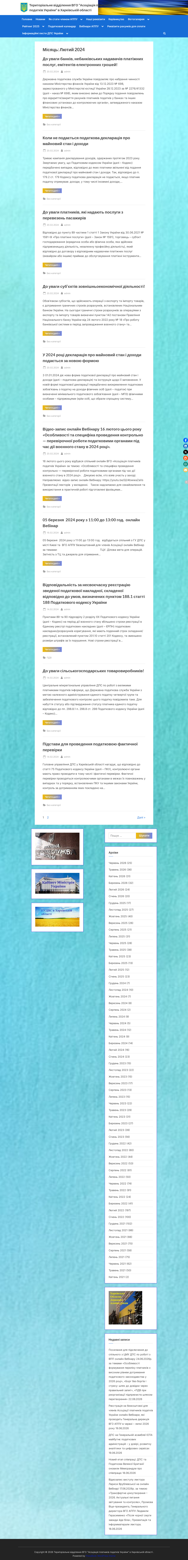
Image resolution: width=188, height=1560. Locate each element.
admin (67, 71)
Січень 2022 (116, 1217)
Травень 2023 (117, 1110)
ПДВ (49, 657)
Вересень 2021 (118, 1243)
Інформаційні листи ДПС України (42, 33)
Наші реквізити (95, 19)
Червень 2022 (117, 1183)
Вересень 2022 (118, 1163)
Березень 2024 (118, 1043)
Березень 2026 (118, 882)
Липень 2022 (117, 1176)
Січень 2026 (116, 896)
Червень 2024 (117, 1023)
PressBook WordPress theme (100, 1556)
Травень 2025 (117, 949)
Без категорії (54, 124)
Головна (27, 19)
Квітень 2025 (117, 956)
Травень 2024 (117, 1029)
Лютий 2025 (116, 969)
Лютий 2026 (116, 889)
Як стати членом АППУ (63, 19)
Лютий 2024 (116, 1049)
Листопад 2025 (118, 909)
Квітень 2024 (117, 1036)
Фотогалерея (136, 19)
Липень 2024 (117, 1016)
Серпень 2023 (117, 1089)
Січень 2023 (116, 1136)
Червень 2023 (117, 1103)
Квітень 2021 (117, 1277)
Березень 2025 (118, 963)
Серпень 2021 (117, 1250)
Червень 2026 (117, 863)
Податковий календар (62, 26)
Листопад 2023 (118, 1070)
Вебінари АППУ (89, 26)
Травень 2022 (117, 1190)
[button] (185, 440)
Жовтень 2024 (118, 996)
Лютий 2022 (116, 1210)
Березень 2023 (118, 1123)
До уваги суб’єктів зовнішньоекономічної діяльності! (94, 286)
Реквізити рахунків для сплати (126, 26)
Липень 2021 (116, 1257)
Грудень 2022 (117, 1143)
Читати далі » (53, 117)
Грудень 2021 (117, 1223)
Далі (140, 817)
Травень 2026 (117, 869)
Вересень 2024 (118, 1003)
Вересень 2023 (118, 1083)
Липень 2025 (117, 936)
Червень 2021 (117, 1263)
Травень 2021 (117, 1270)
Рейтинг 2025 (30, 26)
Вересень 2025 (118, 923)
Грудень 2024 (117, 983)
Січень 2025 (116, 976)
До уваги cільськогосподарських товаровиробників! (93, 670)
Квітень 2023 (117, 1116)
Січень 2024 (116, 1056)
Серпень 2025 (117, 929)
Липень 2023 (117, 1096)
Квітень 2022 (117, 1196)
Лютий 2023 (116, 1130)
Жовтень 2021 (117, 1236)
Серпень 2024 (117, 1009)
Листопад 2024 (118, 989)
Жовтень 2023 (118, 1076)
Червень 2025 (117, 943)
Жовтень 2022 (118, 1156)
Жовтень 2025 (118, 916)
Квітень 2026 (117, 876)
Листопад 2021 (118, 1230)
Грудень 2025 (117, 903)
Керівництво (116, 19)
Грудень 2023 (117, 1063)
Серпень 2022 (117, 1170)
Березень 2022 (118, 1203)
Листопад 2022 (118, 1150)
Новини (40, 19)
